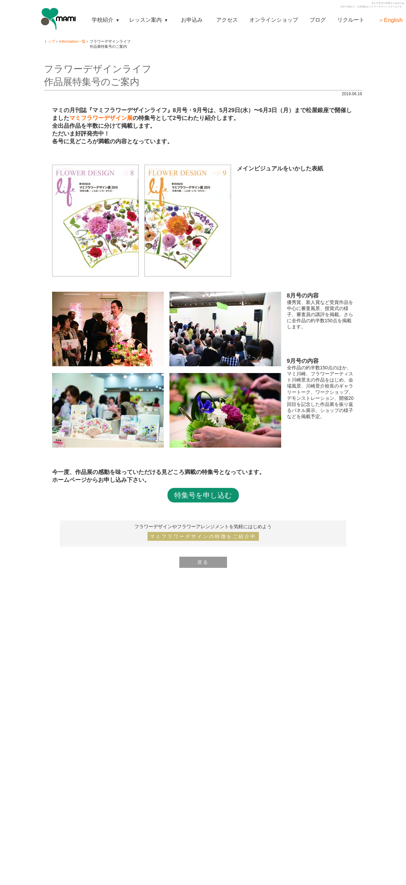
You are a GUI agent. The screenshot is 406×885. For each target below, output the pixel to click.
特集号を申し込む (203, 495)
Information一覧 (72, 41)
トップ (49, 41)
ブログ (318, 20)
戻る (203, 562)
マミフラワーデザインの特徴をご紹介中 (203, 536)
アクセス (227, 20)
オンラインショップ (273, 20)
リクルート (350, 20)
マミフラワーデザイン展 (101, 118)
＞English (390, 20)
